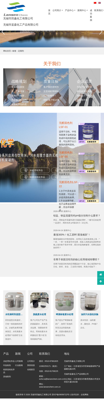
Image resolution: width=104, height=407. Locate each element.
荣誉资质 (31, 365)
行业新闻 (19, 365)
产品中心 (69, 10)
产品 (6, 353)
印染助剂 (7, 365)
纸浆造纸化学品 (37, 177)
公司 (30, 353)
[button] (3, 32)
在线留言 (31, 369)
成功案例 (91, 15)
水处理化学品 (36, 170)
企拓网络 (84, 394)
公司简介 (57, 10)
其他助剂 (7, 376)
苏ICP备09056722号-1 (61, 394)
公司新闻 (19, 361)
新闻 (18, 353)
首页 (49, 12)
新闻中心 (81, 10)
